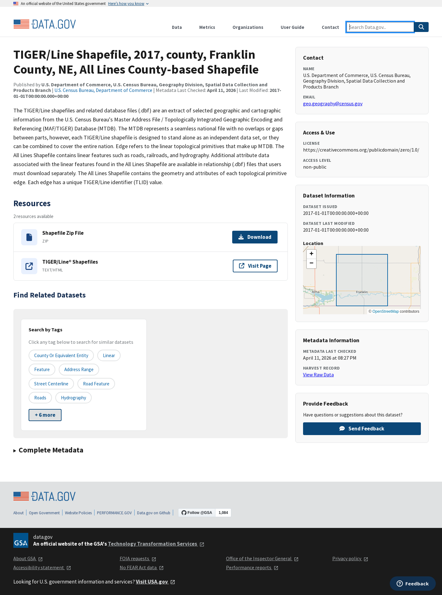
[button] (311, 254)
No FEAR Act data (142, 567)
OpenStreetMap (385, 311)
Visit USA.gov (155, 581)
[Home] (44, 24)
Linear (109, 355)
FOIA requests (138, 558)
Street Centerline (51, 384)
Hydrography (73, 398)
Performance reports (252, 567)
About (18, 513)
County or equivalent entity (61, 355)
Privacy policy (350, 558)
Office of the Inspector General (262, 558)
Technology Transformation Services (156, 543)
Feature (42, 369)
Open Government (44, 513)
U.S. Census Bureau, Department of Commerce (103, 90)
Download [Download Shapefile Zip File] (254, 237)
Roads (40, 398)
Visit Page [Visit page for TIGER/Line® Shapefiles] (255, 265)
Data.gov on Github (153, 513)
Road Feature (96, 384)
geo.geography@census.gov (332, 103)
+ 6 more (45, 414)
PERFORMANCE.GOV (114, 513)
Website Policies (78, 513)
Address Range (79, 369)
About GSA (28, 558)
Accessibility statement (42, 567)
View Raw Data (318, 374)
